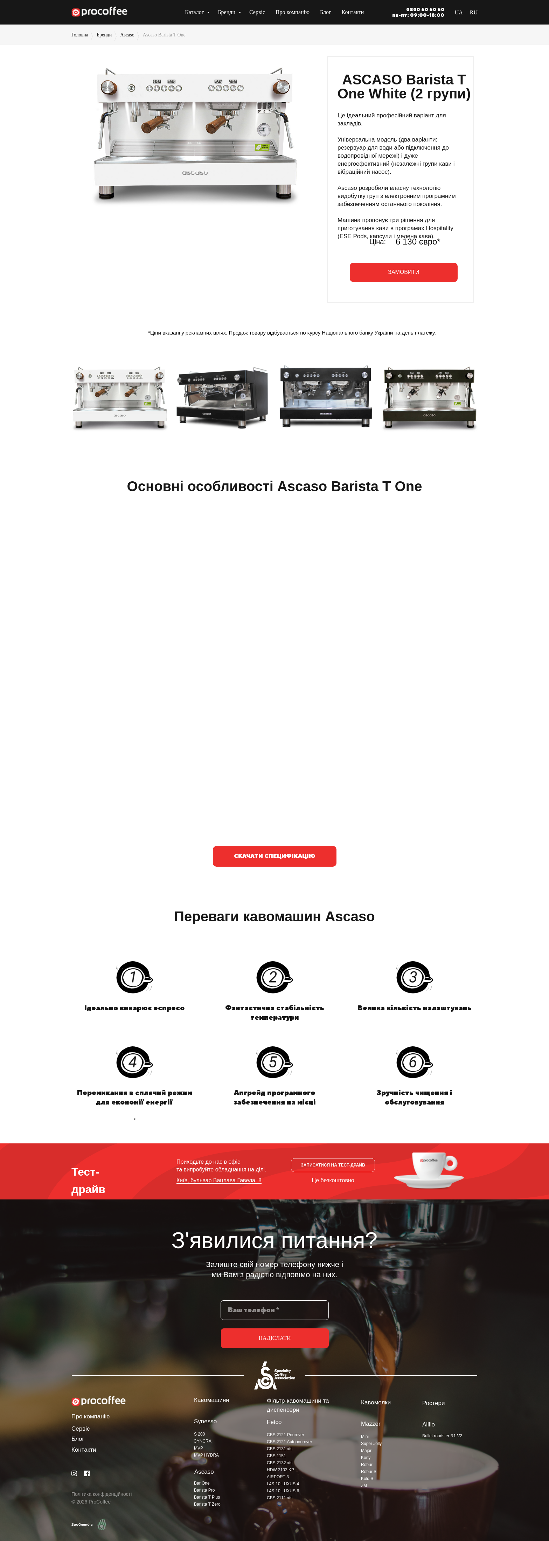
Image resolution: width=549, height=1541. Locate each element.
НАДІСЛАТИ (275, 1338)
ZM (364, 1485)
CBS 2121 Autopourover (289, 1441)
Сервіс (257, 12)
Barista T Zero (207, 1504)
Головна (79, 34)
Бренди (227, 12)
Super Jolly (371, 1443)
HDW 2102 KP (280, 1469)
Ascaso (127, 34)
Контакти (353, 12)
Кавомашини (211, 1400)
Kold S (367, 1478)
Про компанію (293, 12)
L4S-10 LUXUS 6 (283, 1490)
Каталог (195, 12)
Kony (365, 1457)
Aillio (428, 1424)
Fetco (274, 1422)
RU (474, 12)
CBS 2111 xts (279, 1497)
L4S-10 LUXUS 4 (283, 1483)
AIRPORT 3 (278, 1476)
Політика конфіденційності (101, 1494)
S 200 (199, 1434)
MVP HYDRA (206, 1455)
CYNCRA (202, 1441)
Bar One (202, 1483)
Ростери (433, 1403)
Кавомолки (376, 1402)
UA (459, 12)
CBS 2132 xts (279, 1462)
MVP (198, 1448)
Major (366, 1450)
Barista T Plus (207, 1497)
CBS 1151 (276, 1455)
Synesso (205, 1421)
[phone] (275, 1310)
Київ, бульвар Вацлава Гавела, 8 (219, 1180)
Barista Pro (204, 1490)
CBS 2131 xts (279, 1448)
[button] (404, 272)
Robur (367, 1464)
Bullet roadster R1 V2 (442, 1435)
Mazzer (371, 1423)
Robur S (368, 1471)
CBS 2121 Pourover (285, 1434)
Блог (325, 12)
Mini (365, 1436)
